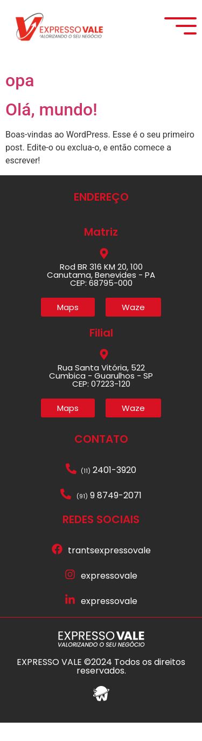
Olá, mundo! (51, 128)
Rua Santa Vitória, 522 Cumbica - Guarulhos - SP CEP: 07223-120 (101, 394)
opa (19, 98)
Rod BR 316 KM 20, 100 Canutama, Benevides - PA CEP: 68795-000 (101, 293)
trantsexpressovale (109, 569)
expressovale (109, 594)
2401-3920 (108, 489)
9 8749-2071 (109, 514)
